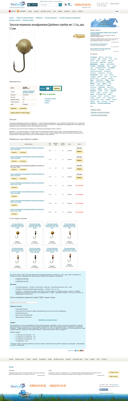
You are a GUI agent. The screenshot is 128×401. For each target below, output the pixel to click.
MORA (109, 82)
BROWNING (94, 64)
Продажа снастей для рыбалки (100, 112)
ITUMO (111, 75)
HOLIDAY (109, 73)
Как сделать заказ (77, 359)
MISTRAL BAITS (100, 82)
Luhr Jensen (113, 76)
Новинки (13, 11)
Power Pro (102, 87)
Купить (56, 88)
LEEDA (100, 76)
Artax (110, 59)
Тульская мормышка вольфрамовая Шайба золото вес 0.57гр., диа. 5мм (17, 250)
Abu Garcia (109, 57)
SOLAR (92, 92)
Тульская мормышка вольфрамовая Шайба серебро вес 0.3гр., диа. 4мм (69, 225)
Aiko (99, 59)
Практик (92, 103)
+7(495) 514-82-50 (37, 385)
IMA (106, 75)
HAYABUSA (107, 71)
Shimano (113, 90)
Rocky (105, 89)
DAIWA (114, 66)
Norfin (98, 83)
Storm (92, 94)
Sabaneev (93, 90)
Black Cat (111, 60)
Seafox (100, 90)
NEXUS (92, 83)
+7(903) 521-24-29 (57, 385)
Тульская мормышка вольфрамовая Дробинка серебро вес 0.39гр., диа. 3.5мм (27, 201)
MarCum (103, 78)
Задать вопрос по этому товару (20, 112)
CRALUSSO (101, 66)
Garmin (108, 69)
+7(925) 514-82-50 (82, 4)
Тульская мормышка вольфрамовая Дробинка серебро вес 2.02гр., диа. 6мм (27, 174)
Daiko (108, 66)
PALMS (92, 85)
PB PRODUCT (101, 85)
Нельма (111, 101)
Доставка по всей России (104, 23)
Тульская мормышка (51, 17)
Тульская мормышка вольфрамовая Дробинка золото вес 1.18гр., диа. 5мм (52, 225)
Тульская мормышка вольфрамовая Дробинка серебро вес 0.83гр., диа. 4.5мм (27, 210)
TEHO (100, 96)
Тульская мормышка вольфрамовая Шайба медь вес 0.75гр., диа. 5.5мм (52, 250)
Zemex (108, 99)
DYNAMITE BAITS (100, 67)
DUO (91, 67)
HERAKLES (101, 73)
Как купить (67, 11)
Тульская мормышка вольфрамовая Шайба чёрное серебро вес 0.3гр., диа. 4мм (35, 250)
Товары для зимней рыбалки (24, 17)
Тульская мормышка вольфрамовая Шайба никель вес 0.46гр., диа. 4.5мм (34, 225)
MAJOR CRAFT (94, 78)
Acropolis (93, 59)
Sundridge (93, 96)
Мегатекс (104, 101)
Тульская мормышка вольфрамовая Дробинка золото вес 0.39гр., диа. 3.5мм (17, 225)
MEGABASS (99, 80)
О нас (54, 11)
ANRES (105, 59)
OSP (110, 83)
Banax (98, 60)
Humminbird (94, 75)
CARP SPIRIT (110, 64)
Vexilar (92, 98)
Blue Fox (103, 62)
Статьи (74, 11)
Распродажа (22, 11)
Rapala (100, 89)
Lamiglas (92, 76)
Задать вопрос (113, 376)
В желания (23, 108)
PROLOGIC (110, 87)
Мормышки (39, 17)
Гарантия (36, 11)
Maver (92, 80)
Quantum (93, 89)
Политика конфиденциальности (106, 392)
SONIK (99, 92)
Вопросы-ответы (19, 359)
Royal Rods (113, 89)
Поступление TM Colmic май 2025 (100, 48)
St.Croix (105, 92)
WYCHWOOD (94, 99)
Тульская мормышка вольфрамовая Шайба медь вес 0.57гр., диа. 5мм (69, 249)
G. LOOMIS (111, 67)
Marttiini (111, 78)
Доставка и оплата (46, 11)
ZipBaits (92, 101)
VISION (98, 98)
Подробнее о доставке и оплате (47, 320)
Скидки (30, 11)
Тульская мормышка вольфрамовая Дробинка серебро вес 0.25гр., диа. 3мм (27, 192)
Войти (116, 11)
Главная (11, 359)
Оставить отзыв (114, 372)
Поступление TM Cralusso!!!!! (98, 44)
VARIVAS (106, 96)
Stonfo (111, 92)
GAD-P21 (93, 69)
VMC (104, 98)
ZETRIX (114, 99)
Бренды (60, 11)
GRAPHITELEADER (96, 71)
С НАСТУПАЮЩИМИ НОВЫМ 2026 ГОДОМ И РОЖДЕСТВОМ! (104, 33)
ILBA (101, 75)
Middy (107, 80)
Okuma (104, 83)
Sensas (106, 90)
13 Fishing (93, 57)
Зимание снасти (96, 110)
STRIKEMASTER (101, 94)
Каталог (11, 17)
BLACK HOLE (94, 62)
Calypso (102, 64)
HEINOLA (93, 73)
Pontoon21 (93, 87)
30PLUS (101, 57)
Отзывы (28, 359)
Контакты (80, 11)
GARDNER (101, 69)
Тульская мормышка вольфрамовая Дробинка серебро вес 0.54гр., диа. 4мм (27, 148)
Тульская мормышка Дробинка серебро (29, 91)
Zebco (102, 99)
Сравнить (14, 108)
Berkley (104, 60)
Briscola (110, 62)
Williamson (111, 98)
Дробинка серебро (28, 20)
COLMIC (92, 66)
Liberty (106, 76)
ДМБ (98, 101)
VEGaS (113, 96)
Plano (109, 85)
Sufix (109, 94)
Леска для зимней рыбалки (99, 115)
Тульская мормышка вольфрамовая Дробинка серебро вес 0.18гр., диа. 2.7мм (27, 183)
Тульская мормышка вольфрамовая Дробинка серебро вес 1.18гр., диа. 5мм (27, 157)
